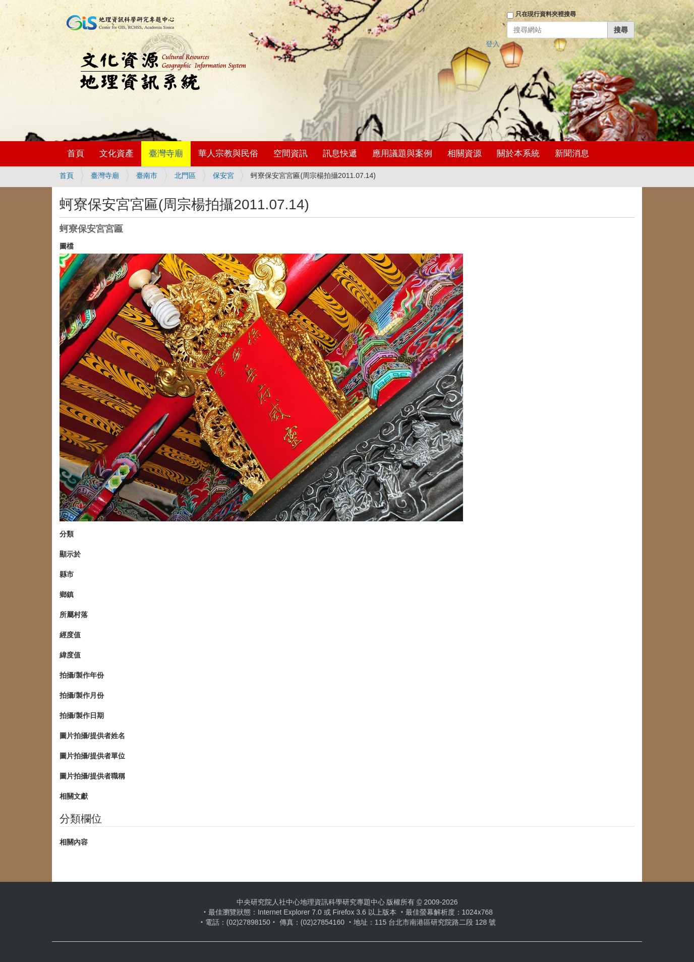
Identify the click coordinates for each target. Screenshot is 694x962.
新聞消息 (572, 153)
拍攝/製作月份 (82, 695)
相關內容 (74, 842)
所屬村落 (74, 615)
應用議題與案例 (402, 153)
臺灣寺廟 (166, 153)
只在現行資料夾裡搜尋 (545, 14)
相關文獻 (74, 796)
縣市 (67, 574)
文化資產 (116, 153)
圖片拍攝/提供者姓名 (92, 736)
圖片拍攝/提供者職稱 (92, 776)
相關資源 (464, 153)
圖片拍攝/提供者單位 (92, 756)
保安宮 (223, 175)
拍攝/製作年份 (82, 675)
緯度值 (70, 655)
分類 (67, 534)
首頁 (75, 153)
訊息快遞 (340, 153)
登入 (493, 44)
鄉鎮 (67, 594)
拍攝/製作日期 (82, 715)
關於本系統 (518, 153)
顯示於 (70, 554)
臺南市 (146, 175)
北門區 (185, 175)
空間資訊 (290, 153)
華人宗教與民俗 (228, 153)
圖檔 (67, 246)
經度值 (70, 635)
